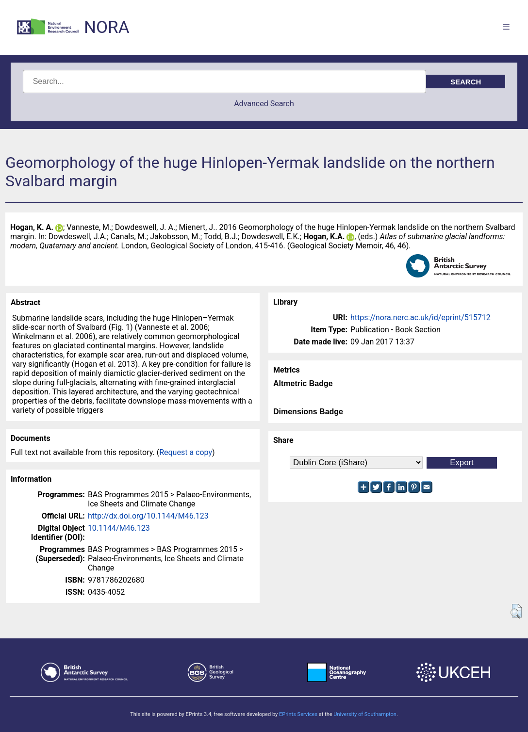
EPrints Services (298, 714)
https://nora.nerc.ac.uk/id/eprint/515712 (420, 317)
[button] (516, 611)
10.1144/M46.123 (119, 528)
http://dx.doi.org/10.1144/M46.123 (148, 516)
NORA (106, 27)
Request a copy (185, 452)
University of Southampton (364, 714)
